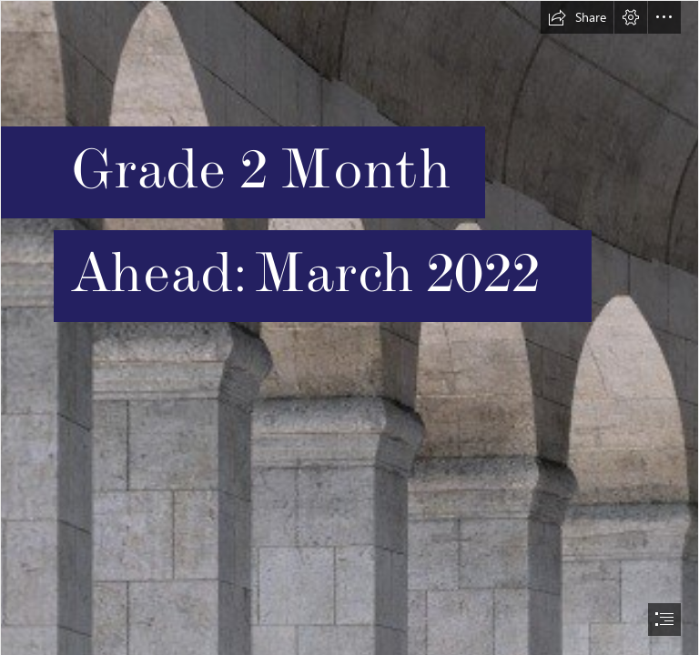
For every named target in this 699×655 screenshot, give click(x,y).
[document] (349, 327)
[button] (577, 17)
